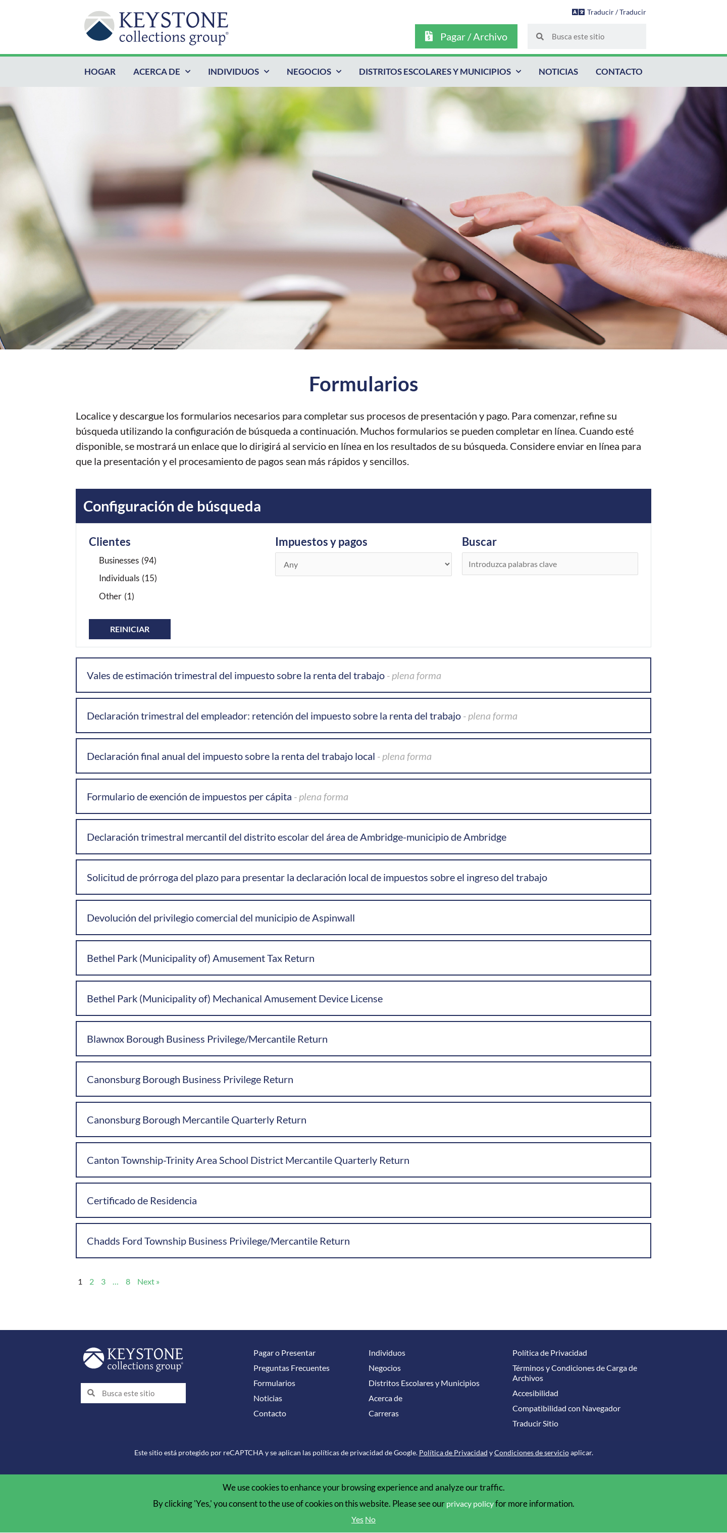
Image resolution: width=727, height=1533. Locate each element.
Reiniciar (131, 629)
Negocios (314, 72)
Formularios (275, 1383)
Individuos (238, 72)
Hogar (100, 71)
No (371, 1519)
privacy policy (469, 1504)
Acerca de (161, 72)
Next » (151, 1281)
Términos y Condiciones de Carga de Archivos (579, 1373)
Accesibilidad (537, 1393)
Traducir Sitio (537, 1423)
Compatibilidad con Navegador (570, 1408)
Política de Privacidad (552, 1353)
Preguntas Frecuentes (293, 1368)
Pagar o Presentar (286, 1353)
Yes (357, 1519)
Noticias (558, 71)
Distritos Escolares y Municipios (440, 72)
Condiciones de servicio (531, 1453)
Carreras (385, 1413)
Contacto (619, 71)
